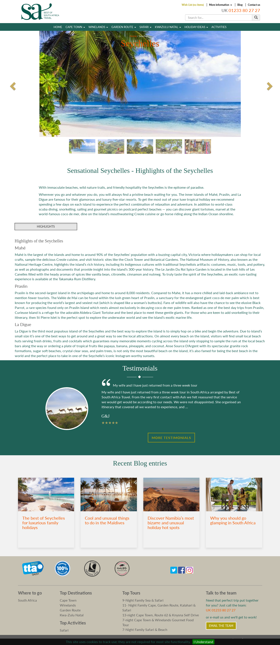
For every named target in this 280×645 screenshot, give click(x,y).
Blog (240, 4)
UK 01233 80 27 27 (220, 610)
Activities (218, 27)
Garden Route (123, 27)
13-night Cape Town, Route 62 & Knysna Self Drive (160, 615)
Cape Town (75, 27)
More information (220, 4)
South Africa (27, 600)
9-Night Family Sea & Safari (142, 600)
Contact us (254, 4)
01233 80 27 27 (244, 10)
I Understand (203, 642)
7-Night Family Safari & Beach (144, 629)
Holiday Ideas (196, 27)
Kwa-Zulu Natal (72, 615)
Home (58, 27)
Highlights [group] (46, 226)
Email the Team (221, 625)
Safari (145, 27)
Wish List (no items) (193, 4)
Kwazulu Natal (168, 27)
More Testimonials (171, 438)
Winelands (98, 27)
